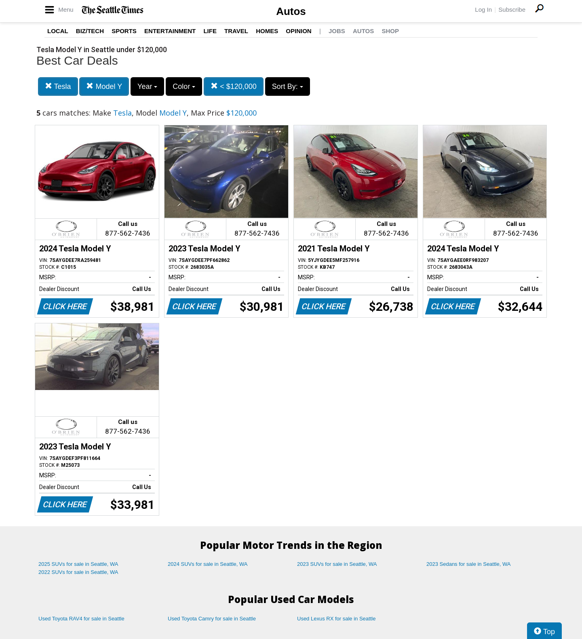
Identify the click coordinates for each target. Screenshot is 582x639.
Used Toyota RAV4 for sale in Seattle (81, 619)
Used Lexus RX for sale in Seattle (336, 619)
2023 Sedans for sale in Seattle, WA (468, 564)
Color (184, 86)
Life (210, 30)
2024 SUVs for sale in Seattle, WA (208, 564)
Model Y (104, 86)
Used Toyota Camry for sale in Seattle (212, 619)
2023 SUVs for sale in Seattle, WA (337, 564)
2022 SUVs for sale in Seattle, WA (78, 572)
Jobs (337, 30)
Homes (267, 30)
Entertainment (170, 30)
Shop (390, 30)
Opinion (298, 30)
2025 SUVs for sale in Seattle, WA (78, 564)
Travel (236, 30)
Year (147, 86)
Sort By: (287, 86)
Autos (291, 11)
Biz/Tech (90, 30)
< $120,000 (234, 86)
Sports (124, 30)
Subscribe (511, 9)
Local (57, 30)
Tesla (58, 86)
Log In (483, 9)
